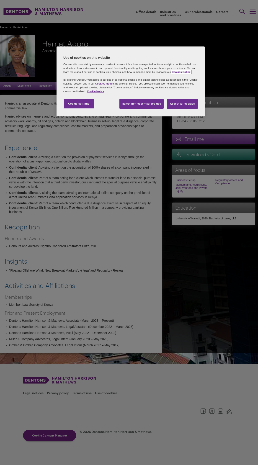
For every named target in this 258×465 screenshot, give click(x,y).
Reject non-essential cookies (141, 103)
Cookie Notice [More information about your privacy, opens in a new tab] (95, 91)
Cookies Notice (181, 72)
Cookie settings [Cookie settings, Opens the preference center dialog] (78, 103)
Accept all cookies (182, 103)
